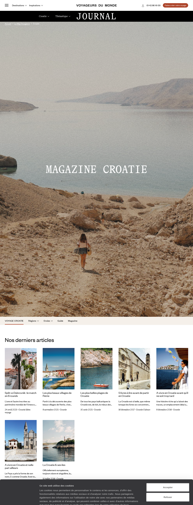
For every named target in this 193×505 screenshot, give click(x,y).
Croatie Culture (143, 409)
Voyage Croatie (14, 320)
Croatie (63, 409)
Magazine (72, 320)
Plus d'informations (61, 487)
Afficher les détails (166, 499)
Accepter (168, 465)
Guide (60, 320)
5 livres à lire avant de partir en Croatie (134, 394)
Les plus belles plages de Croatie (94, 394)
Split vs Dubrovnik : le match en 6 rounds (20, 394)
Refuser (168, 475)
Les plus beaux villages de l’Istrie (57, 394)
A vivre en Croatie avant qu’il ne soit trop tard (172, 394)
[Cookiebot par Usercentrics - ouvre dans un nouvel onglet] (19, 499)
